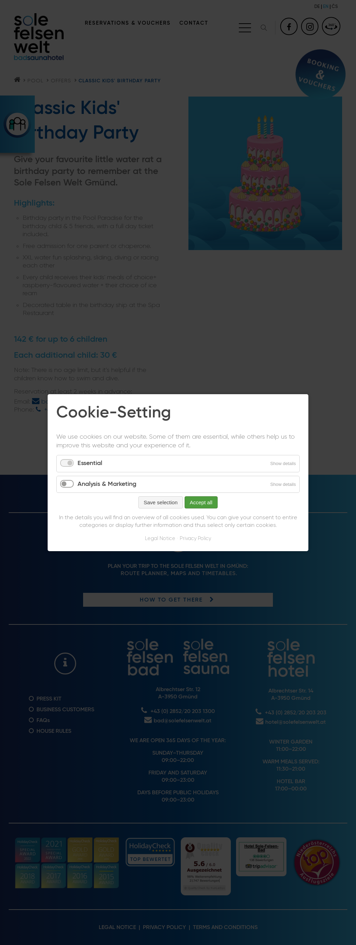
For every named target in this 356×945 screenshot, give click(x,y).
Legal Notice (160, 538)
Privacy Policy (195, 538)
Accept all (201, 502)
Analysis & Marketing (107, 484)
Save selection (161, 502)
